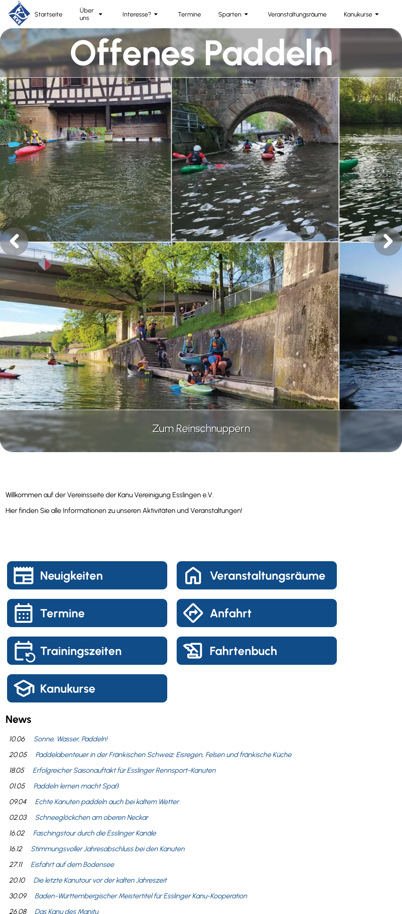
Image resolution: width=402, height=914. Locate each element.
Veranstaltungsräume (267, 575)
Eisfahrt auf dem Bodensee (72, 864)
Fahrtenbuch (243, 651)
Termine (62, 613)
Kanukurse (67, 688)
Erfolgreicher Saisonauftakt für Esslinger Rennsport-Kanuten (124, 770)
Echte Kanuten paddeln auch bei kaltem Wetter (107, 801)
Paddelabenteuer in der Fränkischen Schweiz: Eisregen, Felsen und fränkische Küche (163, 754)
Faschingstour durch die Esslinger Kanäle (94, 833)
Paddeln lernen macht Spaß (76, 786)
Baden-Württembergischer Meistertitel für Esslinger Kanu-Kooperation (141, 896)
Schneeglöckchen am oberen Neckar (91, 817)
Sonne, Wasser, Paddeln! (70, 739)
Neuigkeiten (71, 575)
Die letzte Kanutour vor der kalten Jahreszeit (99, 880)
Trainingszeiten (81, 651)
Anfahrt (231, 613)
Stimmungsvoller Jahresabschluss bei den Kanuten (108, 849)
